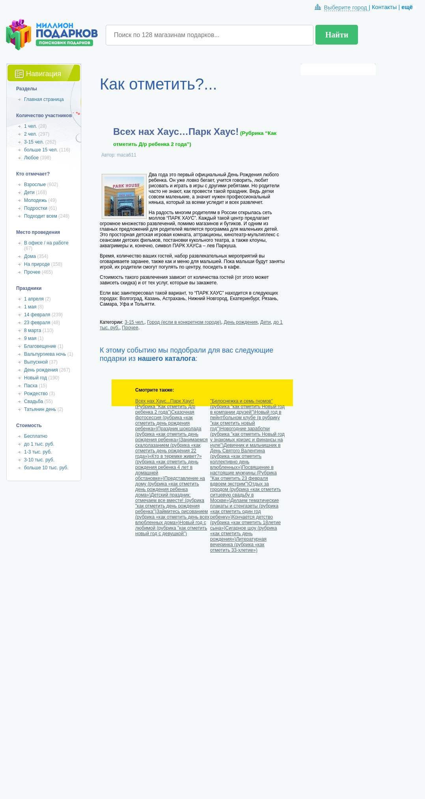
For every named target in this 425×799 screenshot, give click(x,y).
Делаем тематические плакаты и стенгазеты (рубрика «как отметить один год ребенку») (244, 509)
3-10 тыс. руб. (39, 460)
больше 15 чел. (41, 150)
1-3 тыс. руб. (38, 452)
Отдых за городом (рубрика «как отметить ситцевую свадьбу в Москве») (245, 492)
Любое (31, 158)
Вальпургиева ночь (45, 354)
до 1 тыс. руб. (39, 444)
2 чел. (30, 134)
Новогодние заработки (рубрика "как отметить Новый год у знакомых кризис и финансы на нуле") (247, 437)
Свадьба (33, 401)
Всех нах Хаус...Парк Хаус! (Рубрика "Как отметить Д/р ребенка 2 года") (165, 406)
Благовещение (40, 346)
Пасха (30, 385)
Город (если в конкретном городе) (184, 322)
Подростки (35, 208)
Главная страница (44, 99)
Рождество (36, 393)
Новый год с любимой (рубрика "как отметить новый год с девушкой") (171, 528)
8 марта (32, 330)
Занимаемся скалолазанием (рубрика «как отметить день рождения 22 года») (171, 448)
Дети (265, 322)
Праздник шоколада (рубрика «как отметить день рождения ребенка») (168, 434)
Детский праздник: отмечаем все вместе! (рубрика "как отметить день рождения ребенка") (169, 503)
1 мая (30, 307)
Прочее (130, 327)
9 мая (30, 338)
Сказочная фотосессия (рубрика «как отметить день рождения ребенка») (164, 420)
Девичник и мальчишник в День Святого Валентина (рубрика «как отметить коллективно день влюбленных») (245, 456)
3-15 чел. (134, 322)
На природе (37, 264)
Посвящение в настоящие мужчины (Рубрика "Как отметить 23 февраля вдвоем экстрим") (243, 476)
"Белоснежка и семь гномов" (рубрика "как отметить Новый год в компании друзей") (247, 406)
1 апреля (34, 299)
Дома (30, 256)
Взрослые (35, 184)
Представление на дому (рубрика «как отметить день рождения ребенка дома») (170, 487)
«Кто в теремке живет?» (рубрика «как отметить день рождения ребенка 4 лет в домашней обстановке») (168, 467)
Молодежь (35, 200)
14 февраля (37, 314)
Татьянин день (40, 409)
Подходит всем (40, 216)
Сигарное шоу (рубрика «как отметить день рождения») (243, 533)
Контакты (384, 7)
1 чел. (30, 126)
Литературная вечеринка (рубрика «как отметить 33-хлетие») (238, 544)
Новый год (35, 378)
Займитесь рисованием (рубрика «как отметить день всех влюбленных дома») (172, 517)
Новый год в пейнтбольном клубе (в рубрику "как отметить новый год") (245, 420)
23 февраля (37, 322)
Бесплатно (35, 436)
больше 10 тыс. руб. (46, 467)
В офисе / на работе (46, 243)
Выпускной (36, 362)
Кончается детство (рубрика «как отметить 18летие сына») (245, 522)
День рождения (241, 322)
